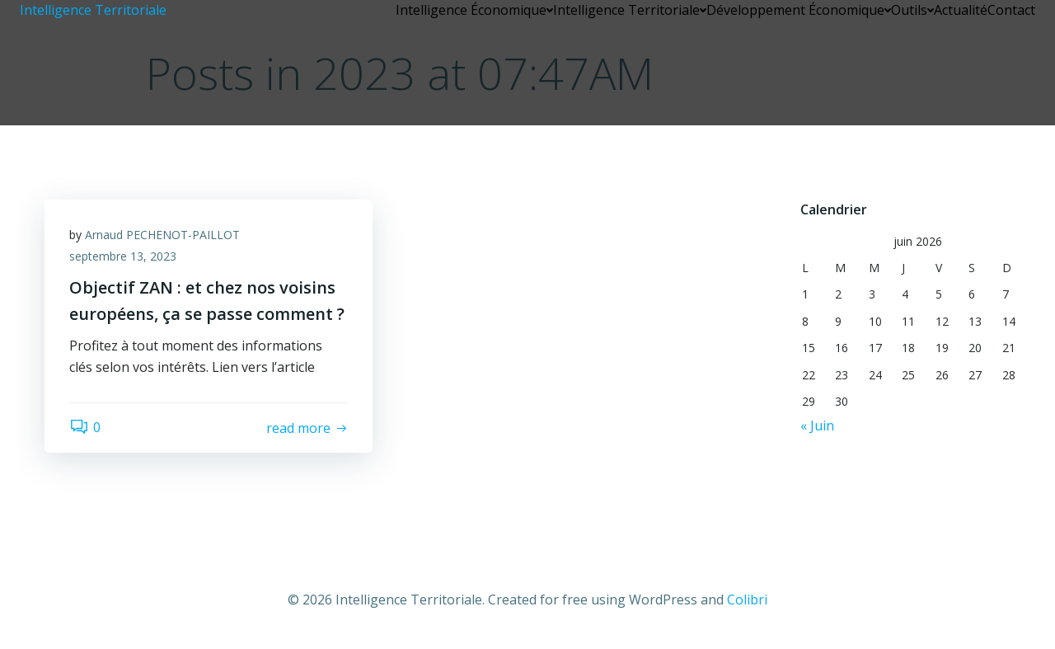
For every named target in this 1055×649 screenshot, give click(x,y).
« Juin (817, 425)
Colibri (747, 599)
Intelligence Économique (474, 10)
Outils (912, 10)
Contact (1011, 10)
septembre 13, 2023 (122, 256)
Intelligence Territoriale (629, 10)
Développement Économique (798, 10)
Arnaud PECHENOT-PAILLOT (162, 234)
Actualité (960, 10)
